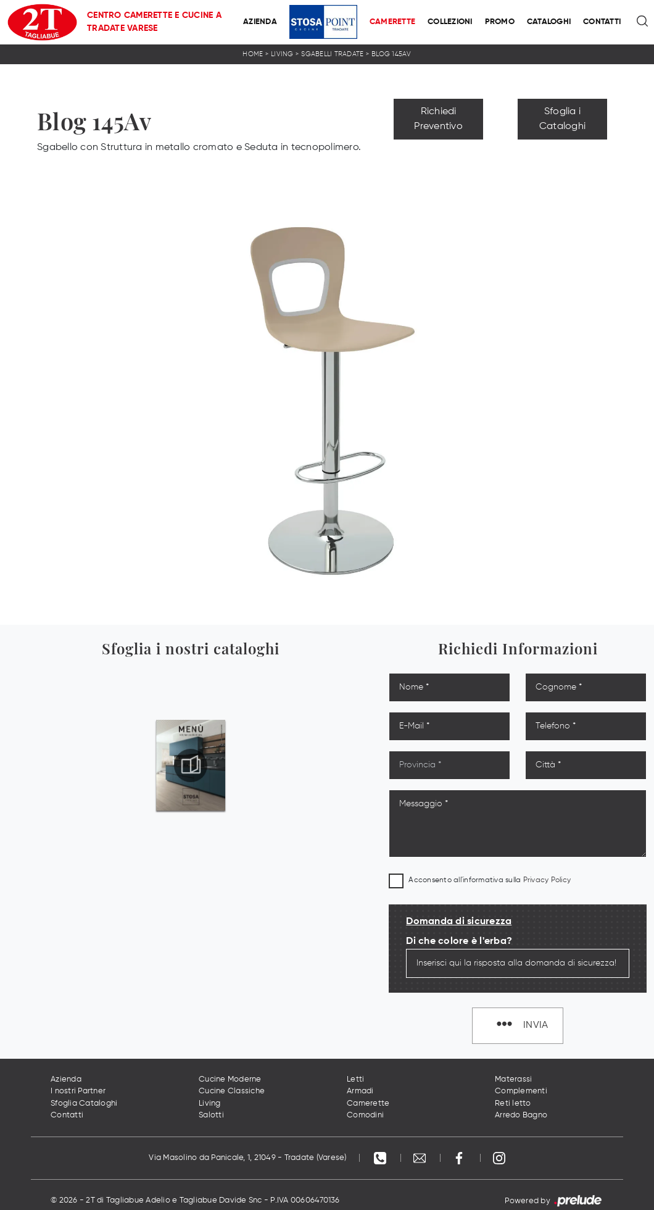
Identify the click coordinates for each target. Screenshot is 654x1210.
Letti (355, 1079)
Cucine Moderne (230, 1079)
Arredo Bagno (521, 1115)
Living (282, 54)
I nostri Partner (78, 1091)
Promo (500, 22)
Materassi (513, 1079)
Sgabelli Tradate (332, 54)
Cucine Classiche (232, 1091)
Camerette (392, 22)
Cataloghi (549, 22)
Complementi (521, 1091)
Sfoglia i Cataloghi (562, 119)
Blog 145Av (391, 54)
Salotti (211, 1115)
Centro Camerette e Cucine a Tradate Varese (154, 22)
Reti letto (513, 1103)
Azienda (260, 22)
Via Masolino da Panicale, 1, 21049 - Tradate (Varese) (247, 1158)
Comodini (365, 1115)
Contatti (602, 22)
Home (252, 54)
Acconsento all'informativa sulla (489, 880)
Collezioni (450, 22)
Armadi (360, 1091)
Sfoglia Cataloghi (84, 1103)
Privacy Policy (547, 880)
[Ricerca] (643, 22)
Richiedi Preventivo (438, 119)
